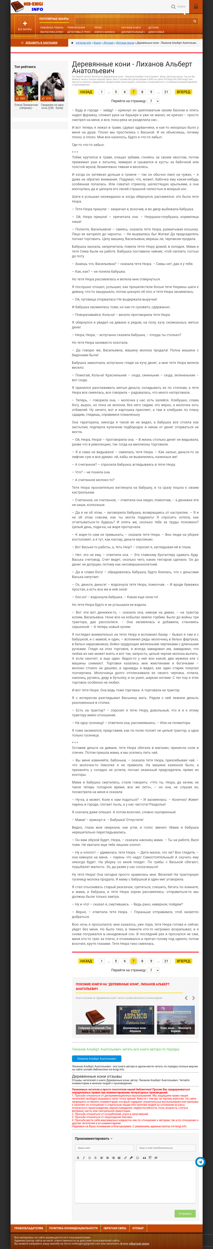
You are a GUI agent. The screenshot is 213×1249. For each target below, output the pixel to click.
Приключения (76, 27)
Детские (153, 27)
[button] (78, 1157)
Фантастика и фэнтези (54, 32)
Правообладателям (28, 1228)
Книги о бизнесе (104, 32)
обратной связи (139, 1243)
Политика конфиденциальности (73, 1228)
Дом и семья (156, 32)
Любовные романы (52, 27)
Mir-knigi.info (39, 6)
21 (166, 92)
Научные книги (131, 27)
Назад (86, 92)
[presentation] (78, 1157)
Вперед (183, 92)
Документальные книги (136, 32)
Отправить (185, 1213)
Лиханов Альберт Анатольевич (96, 1058)
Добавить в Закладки (39, 42)
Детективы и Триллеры (81, 32)
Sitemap (138, 1228)
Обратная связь (115, 1228)
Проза (98, 27)
